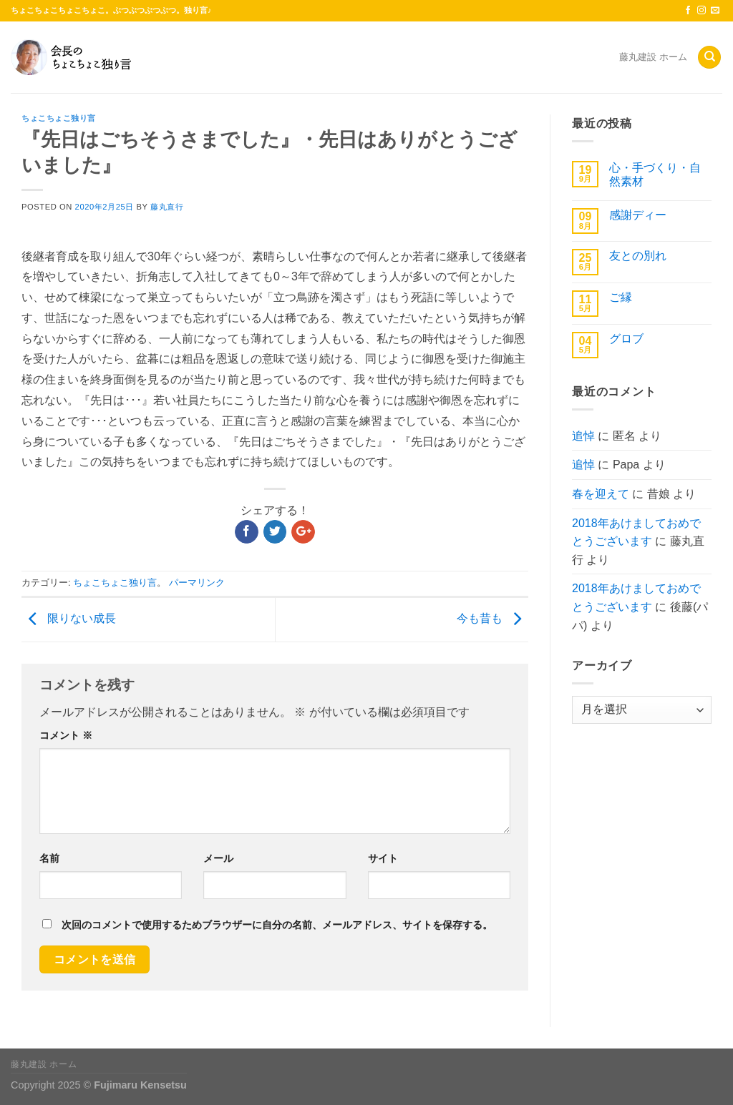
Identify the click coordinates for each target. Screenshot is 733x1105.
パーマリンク (197, 582)
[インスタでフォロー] (701, 11)
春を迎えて (600, 494)
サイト (383, 858)
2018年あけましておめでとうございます (636, 532)
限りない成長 (68, 619)
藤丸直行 (166, 206)
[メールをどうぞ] (715, 11)
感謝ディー (637, 215)
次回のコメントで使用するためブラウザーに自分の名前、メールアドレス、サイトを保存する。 (277, 924)
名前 (49, 858)
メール (218, 858)
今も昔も (492, 619)
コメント (65, 735)
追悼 (583, 436)
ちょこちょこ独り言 (58, 118)
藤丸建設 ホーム (653, 56)
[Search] (709, 57)
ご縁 (620, 297)
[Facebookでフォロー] (688, 11)
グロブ (626, 339)
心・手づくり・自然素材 (655, 174)
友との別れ (637, 256)
